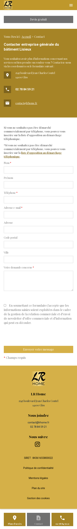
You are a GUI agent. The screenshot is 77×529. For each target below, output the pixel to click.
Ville (6, 252)
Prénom (8, 178)
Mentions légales (38, 478)
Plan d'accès (15, 523)
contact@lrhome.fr (26, 103)
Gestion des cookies (38, 498)
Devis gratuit (38, 19)
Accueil (26, 37)
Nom (7, 163)
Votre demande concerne (19, 267)
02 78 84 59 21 (25, 89)
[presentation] (31, 342)
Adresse (8, 222)
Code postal (10, 237)
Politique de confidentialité (38, 468)
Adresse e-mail (13, 207)
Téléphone (11, 193)
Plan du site (38, 488)
